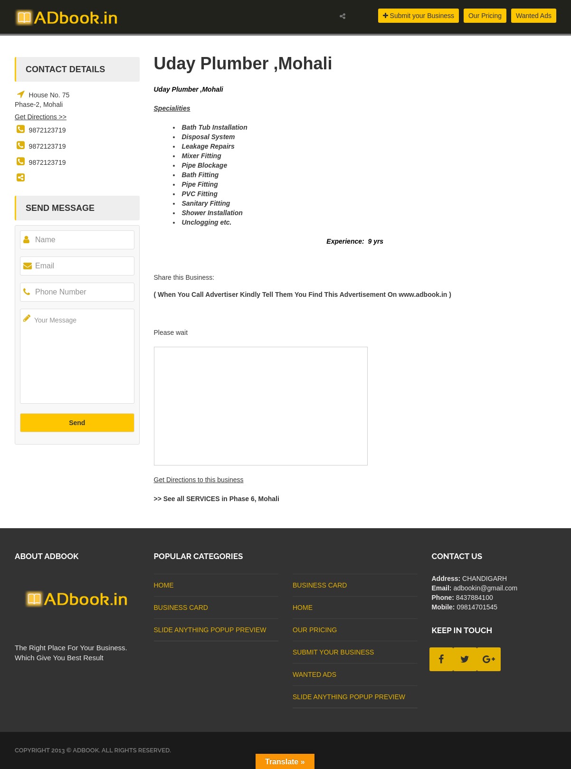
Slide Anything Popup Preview (210, 630)
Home (164, 585)
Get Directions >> (41, 117)
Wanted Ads (534, 15)
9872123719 (47, 130)
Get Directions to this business (199, 480)
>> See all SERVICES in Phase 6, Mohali (216, 499)
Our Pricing (485, 15)
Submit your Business (418, 15)
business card (181, 607)
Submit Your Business (333, 652)
